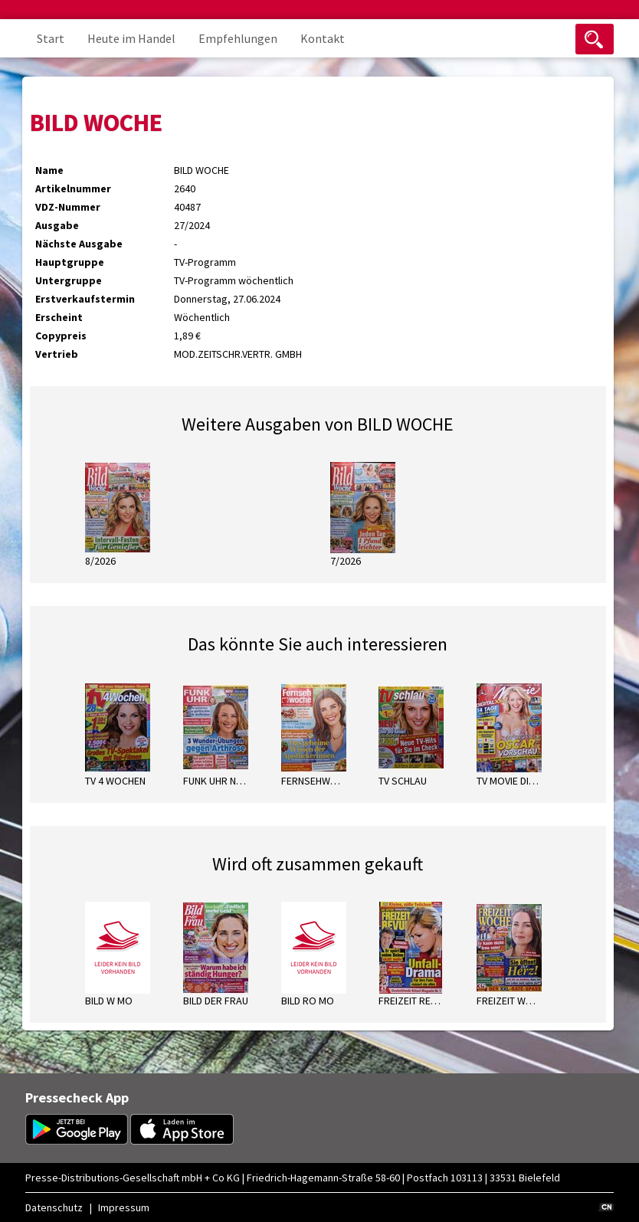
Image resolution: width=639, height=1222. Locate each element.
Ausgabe (57, 225)
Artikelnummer (73, 188)
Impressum (123, 1207)
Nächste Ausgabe (79, 244)
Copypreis (61, 335)
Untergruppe (68, 280)
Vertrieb (56, 354)
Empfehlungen (237, 38)
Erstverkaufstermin (85, 299)
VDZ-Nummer (67, 207)
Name (49, 170)
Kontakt (322, 38)
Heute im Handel (131, 38)
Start (50, 38)
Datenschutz (54, 1207)
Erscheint (59, 317)
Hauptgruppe (69, 262)
